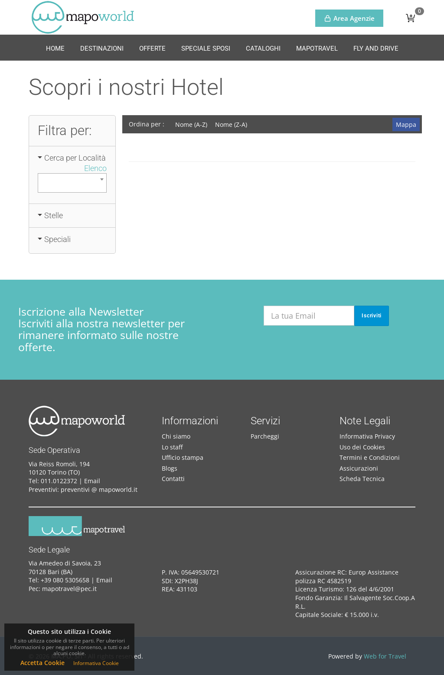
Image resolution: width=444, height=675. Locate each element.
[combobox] (72, 183)
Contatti (173, 479)
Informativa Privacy (367, 436)
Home (55, 48)
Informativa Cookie (96, 663)
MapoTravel (317, 48)
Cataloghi (263, 48)
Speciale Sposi (205, 48)
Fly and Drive (375, 48)
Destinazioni (102, 48)
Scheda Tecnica (362, 479)
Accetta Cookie (42, 663)
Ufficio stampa (182, 457)
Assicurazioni (359, 468)
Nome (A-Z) (191, 124)
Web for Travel (385, 656)
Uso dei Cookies (362, 447)
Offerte (152, 48)
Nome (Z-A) (231, 124)
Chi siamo (176, 436)
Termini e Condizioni (370, 457)
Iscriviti (372, 316)
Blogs (169, 468)
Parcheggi (265, 436)
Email (92, 481)
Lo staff (172, 447)
